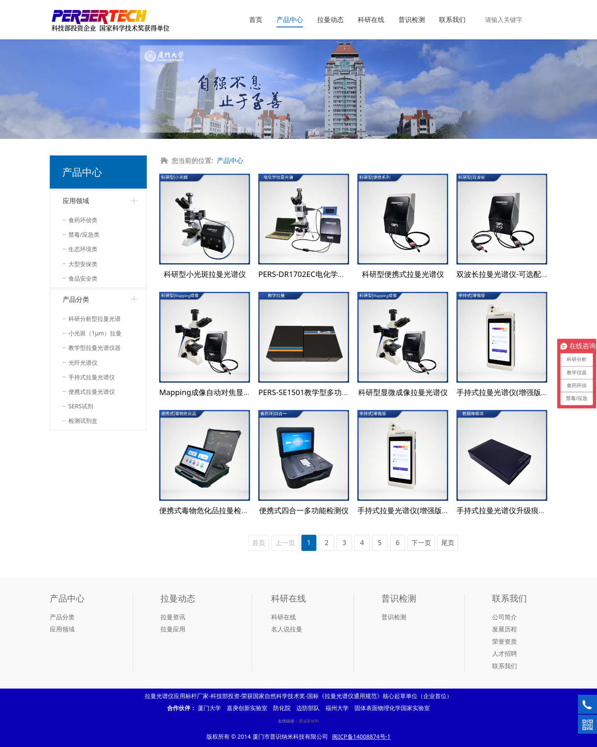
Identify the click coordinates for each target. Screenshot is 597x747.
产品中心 (290, 19)
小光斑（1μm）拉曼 (94, 333)
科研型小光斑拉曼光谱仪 (205, 274)
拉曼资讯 (172, 617)
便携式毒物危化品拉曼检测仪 (207, 510)
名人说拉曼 (286, 629)
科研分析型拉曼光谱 (94, 319)
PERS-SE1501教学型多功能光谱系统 (318, 392)
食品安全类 (82, 278)
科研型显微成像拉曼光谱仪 (403, 392)
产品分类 (76, 299)
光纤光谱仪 (82, 362)
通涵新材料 (308, 721)
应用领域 (76, 200)
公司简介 (504, 617)
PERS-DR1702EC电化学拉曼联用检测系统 (328, 274)
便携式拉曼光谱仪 (91, 391)
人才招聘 (504, 653)
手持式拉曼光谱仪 (91, 377)
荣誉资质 (504, 641)
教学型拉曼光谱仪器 (94, 348)
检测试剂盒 (82, 420)
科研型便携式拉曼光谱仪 (403, 274)
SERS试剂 (80, 406)
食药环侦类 (82, 220)
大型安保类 (82, 264)
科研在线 (371, 19)
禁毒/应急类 (84, 234)
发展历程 (504, 629)
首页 (255, 19)
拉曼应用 (172, 629)
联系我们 (452, 19)
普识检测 (411, 19)
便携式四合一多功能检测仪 (304, 510)
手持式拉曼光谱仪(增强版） (502, 392)
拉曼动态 (330, 19)
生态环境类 (82, 249)
